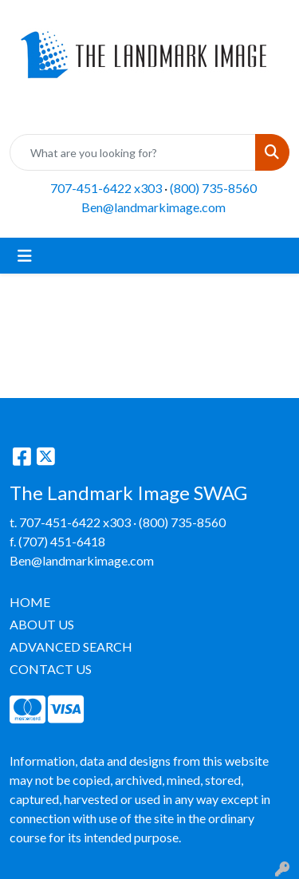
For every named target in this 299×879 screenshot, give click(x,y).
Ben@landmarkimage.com (153, 207)
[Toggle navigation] (24, 255)
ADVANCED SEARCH (71, 646)
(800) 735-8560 (213, 187)
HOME (30, 601)
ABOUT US (42, 624)
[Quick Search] (133, 152)
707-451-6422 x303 (106, 187)
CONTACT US (51, 668)
